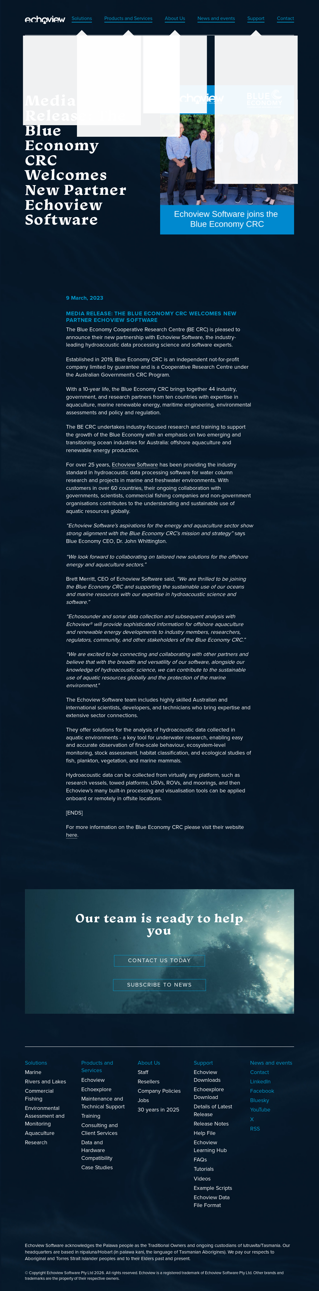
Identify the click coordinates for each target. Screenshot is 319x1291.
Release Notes (211, 1124)
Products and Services (114, 18)
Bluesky (259, 1100)
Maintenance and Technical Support (103, 1103)
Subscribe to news (159, 985)
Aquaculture (40, 1133)
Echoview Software (135, 465)
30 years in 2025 (158, 1110)
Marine (33, 1072)
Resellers (149, 1082)
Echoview (93, 1080)
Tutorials (204, 1169)
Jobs (143, 1100)
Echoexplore (96, 1090)
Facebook (262, 1091)
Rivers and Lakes (45, 1082)
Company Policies (159, 1091)
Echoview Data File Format (212, 1202)
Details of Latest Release (213, 1111)
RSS (255, 1129)
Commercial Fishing (39, 1095)
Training (90, 1116)
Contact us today (159, 961)
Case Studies (97, 1168)
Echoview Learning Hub (210, 1147)
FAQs (200, 1160)
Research (36, 1143)
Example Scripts (213, 1188)
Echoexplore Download (209, 1094)
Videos (202, 1179)
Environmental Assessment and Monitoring (44, 1116)
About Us (165, 18)
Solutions (63, 18)
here (71, 835)
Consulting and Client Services (99, 1129)
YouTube (260, 1110)
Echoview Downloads (207, 1076)
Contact (284, 18)
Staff (143, 1072)
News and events (210, 18)
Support (253, 18)
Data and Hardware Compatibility (96, 1151)
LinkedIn (260, 1082)
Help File (205, 1133)
